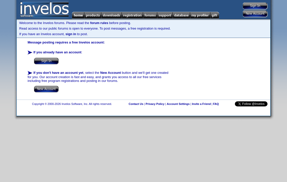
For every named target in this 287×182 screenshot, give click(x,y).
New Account (110, 73)
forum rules (99, 23)
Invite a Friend (201, 103)
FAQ (216, 103)
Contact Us (136, 103)
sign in (71, 34)
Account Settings (178, 103)
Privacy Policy (155, 103)
